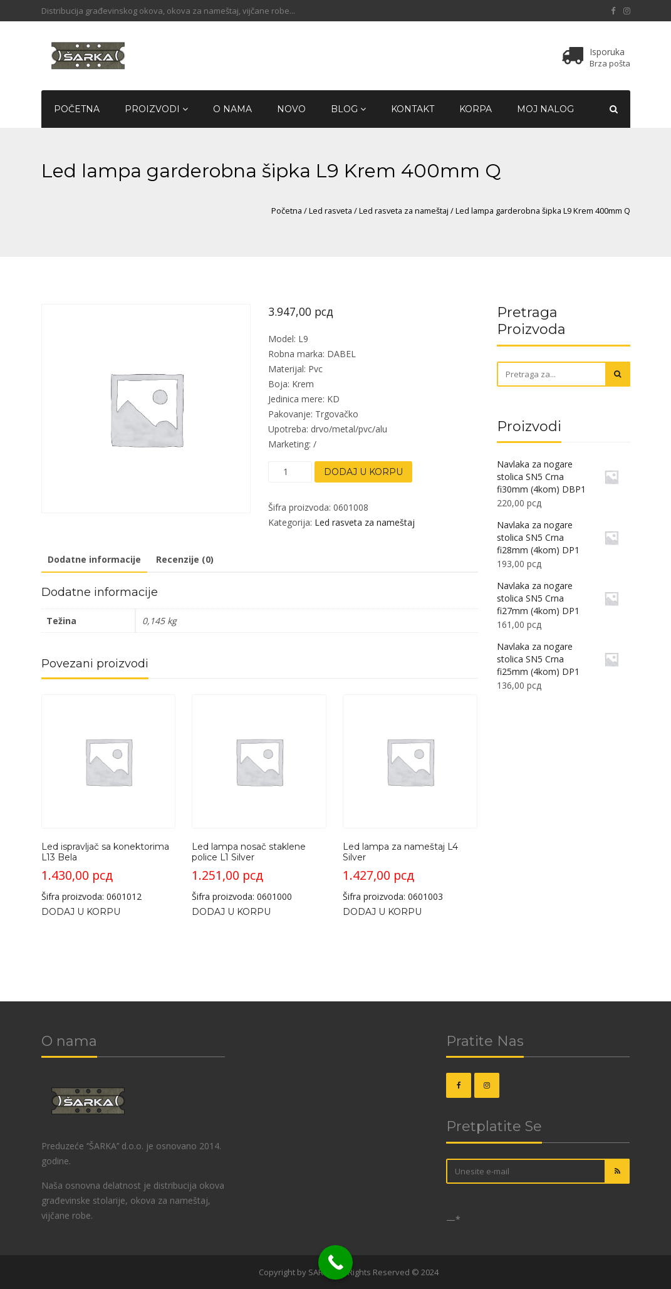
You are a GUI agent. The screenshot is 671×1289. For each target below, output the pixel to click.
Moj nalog (545, 109)
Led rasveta (330, 210)
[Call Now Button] (335, 1262)
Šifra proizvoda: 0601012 (108, 798)
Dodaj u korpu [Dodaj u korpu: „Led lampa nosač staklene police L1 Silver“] (231, 911)
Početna (77, 109)
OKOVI (244, 1272)
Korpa (475, 109)
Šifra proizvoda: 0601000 (259, 798)
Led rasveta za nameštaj (404, 210)
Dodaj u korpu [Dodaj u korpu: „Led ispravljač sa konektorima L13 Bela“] (80, 911)
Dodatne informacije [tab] (94, 559)
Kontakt (412, 109)
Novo (291, 109)
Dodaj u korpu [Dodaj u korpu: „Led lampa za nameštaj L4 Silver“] (382, 911)
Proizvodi (156, 109)
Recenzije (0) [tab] (185, 559)
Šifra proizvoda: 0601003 (410, 798)
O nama (232, 109)
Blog (348, 109)
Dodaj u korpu (363, 472)
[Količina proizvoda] (290, 472)
